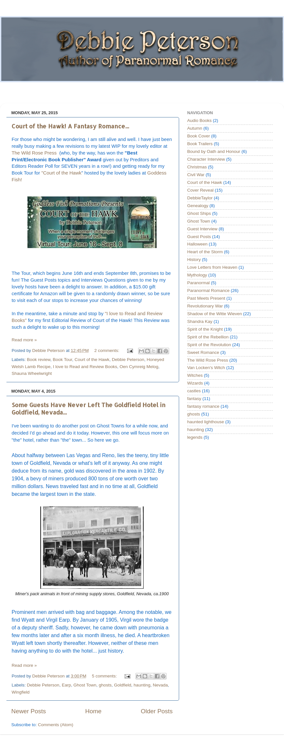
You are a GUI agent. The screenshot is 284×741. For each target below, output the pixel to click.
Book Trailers (200, 143)
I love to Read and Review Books (85, 366)
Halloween (197, 244)
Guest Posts (199, 236)
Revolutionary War (205, 306)
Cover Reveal (200, 190)
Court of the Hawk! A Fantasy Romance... (70, 126)
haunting (142, 685)
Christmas (197, 167)
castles (194, 390)
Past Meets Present (206, 298)
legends (194, 437)
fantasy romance (203, 406)
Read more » (24, 339)
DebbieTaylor (200, 197)
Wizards (195, 383)
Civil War (196, 174)
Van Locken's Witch (206, 367)
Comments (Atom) (56, 724)
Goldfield (122, 685)
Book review (38, 359)
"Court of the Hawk (61, 172)
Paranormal (198, 282)
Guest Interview (202, 228)
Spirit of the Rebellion (207, 337)
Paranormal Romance (208, 290)
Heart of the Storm (205, 251)
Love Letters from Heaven (212, 267)
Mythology (197, 275)
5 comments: (105, 676)
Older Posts (157, 711)
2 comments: (107, 350)
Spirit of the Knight (205, 329)
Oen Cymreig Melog (138, 366)
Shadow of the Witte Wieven (214, 313)
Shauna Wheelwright (32, 373)
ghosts (105, 685)
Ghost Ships (199, 213)
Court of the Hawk (92, 359)
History (194, 259)
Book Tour (62, 359)
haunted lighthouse (205, 421)
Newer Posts (28, 711)
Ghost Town (84, 685)
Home (93, 711)
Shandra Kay (199, 321)
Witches (195, 375)
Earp (66, 685)
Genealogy (197, 205)
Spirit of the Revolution (209, 344)
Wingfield (21, 692)
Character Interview (206, 159)
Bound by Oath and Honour (213, 151)
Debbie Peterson (128, 359)
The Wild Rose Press (35, 152)
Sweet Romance (203, 352)
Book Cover (198, 136)
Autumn (194, 128)
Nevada (160, 685)
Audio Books (199, 120)
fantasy (194, 398)
